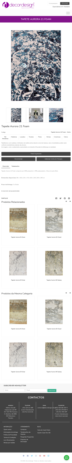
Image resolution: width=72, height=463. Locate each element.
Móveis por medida (9, 443)
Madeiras (14, 137)
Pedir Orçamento (36, 154)
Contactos (24, 429)
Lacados (22, 137)
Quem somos (7, 429)
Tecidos (31, 137)
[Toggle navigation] (68, 13)
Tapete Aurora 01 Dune (18, 237)
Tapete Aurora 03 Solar (18, 280)
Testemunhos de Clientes (25, 433)
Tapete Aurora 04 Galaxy (54, 280)
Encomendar (18, 159)
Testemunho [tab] (15, 166)
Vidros (66, 137)
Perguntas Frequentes (27, 437)
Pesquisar (65, 3)
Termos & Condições (10, 437)
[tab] (36, 132)
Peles (40, 137)
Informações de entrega (11, 432)
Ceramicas (57, 137)
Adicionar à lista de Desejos (53, 159)
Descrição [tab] (6, 166)
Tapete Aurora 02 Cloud (54, 237)
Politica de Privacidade (10, 435)
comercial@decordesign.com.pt (46, 408)
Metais (48, 137)
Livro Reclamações (9, 440)
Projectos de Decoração (24, 440)
